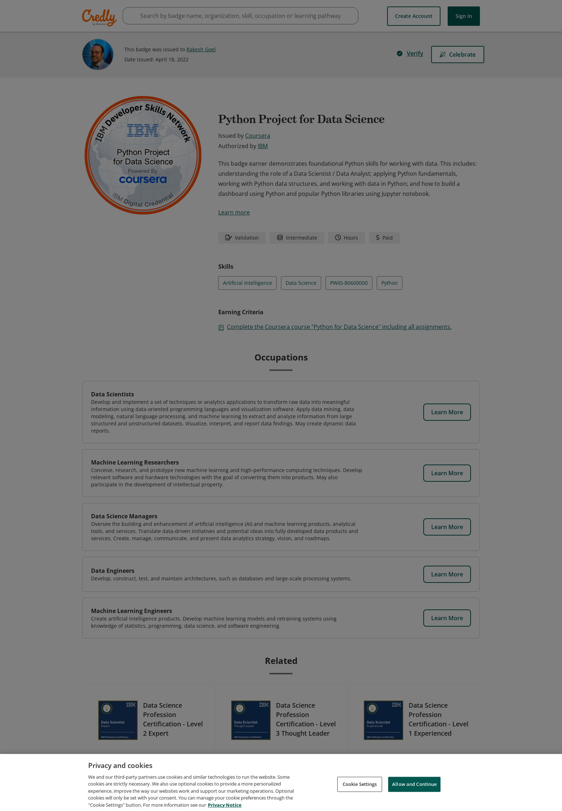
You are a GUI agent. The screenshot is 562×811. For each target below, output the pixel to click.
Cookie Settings (360, 790)
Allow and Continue (414, 790)
